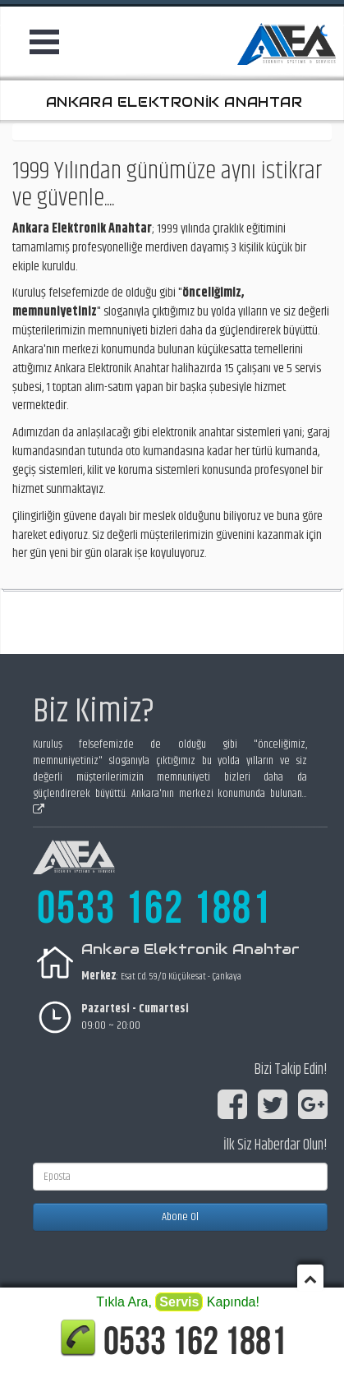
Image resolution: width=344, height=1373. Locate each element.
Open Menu (47, 42)
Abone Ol (180, 1217)
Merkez (99, 976)
